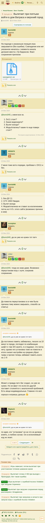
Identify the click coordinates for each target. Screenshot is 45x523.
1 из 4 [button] (14, 443)
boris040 (6, 20)
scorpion (12, 223)
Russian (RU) (20, 512)
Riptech (11, 409)
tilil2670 (11, 151)
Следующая (24, 443)
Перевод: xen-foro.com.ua (9, 521)
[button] (2, 2)
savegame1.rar (9, 77)
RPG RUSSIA (7, 512)
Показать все (11, 85)
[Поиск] (42, 2)
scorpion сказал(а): (9, 333)
